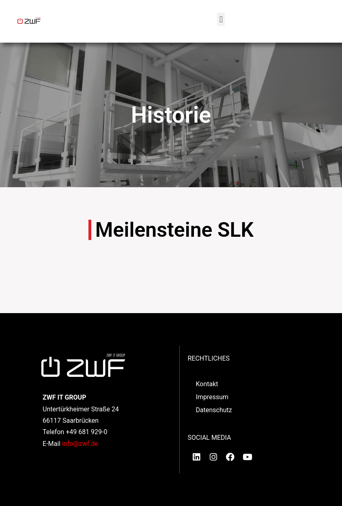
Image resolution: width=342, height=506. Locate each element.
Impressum (212, 397)
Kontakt (207, 384)
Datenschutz (214, 410)
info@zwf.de (80, 444)
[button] (221, 19)
